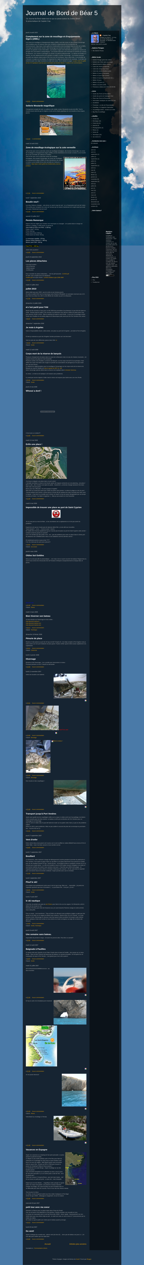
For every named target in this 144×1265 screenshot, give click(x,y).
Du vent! (30, 1231)
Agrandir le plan (30, 602)
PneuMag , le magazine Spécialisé (103, 107)
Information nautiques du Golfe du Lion (104, 100)
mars (92, 172)
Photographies (97, 127)
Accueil (48, 1244)
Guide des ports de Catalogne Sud (103, 96)
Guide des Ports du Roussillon (102, 94)
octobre (93, 206)
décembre (94, 202)
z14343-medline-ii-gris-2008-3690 (54, 277)
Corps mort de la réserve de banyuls (43, 353)
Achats (95, 118)
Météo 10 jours (97, 80)
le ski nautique (33, 901)
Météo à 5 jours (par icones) (101, 75)
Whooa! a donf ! (33, 391)
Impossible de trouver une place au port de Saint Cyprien (53, 507)
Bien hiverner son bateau (38, 616)
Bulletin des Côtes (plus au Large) (103, 62)
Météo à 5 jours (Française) (101, 73)
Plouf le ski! (31, 882)
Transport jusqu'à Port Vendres (41, 814)
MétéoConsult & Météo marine (102, 64)
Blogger (89, 1259)
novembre (94, 179)
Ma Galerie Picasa (98, 50)
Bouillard (30, 856)
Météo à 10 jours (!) (98, 82)
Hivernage (31, 659)
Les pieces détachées (36, 261)
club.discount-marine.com (33, 623)
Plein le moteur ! (57, 741)
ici (56, 340)
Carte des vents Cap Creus (101, 69)
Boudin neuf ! (32, 202)
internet (95, 125)
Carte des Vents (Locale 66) (101, 66)
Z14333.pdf (65, 274)
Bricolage (34, 737)
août (92, 150)
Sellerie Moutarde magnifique (40, 106)
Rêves (33, 607)
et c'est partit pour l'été (37, 307)
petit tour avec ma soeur (38, 1207)
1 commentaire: (37, 139)
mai (92, 170)
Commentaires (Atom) (40, 1248)
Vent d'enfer (32, 839)
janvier (93, 177)
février (93, 174)
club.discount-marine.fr (32, 621)
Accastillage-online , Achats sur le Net (104, 109)
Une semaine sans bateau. (39, 934)
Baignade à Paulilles (36, 949)
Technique (34, 630)
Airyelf (78, 1259)
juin (92, 188)
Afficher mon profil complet (99, 44)
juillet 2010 (31, 289)
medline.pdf (29, 277)
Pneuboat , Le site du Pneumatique (103, 105)
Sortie (32, 345)
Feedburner (96, 282)
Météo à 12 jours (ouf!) (99, 84)
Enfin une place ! (34, 444)
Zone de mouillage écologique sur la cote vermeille (51, 147)
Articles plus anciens (77, 1244)
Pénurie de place (34, 638)
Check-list (34, 650)
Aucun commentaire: (38, 101)
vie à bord (34, 547)
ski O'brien (49, 904)
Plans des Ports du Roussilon (101, 98)
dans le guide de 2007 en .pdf (53, 368)
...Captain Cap (106, 35)
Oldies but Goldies (35, 555)
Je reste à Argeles (34, 327)
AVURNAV (96, 103)
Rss (94, 280)
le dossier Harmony (70, 370)
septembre (94, 154)
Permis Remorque (34, 220)
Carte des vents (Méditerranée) (102, 71)
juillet (92, 156)
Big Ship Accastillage (99, 112)
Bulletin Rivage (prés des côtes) (102, 60)
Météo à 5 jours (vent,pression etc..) (103, 78)
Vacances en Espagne (36, 1149)
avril (92, 193)
